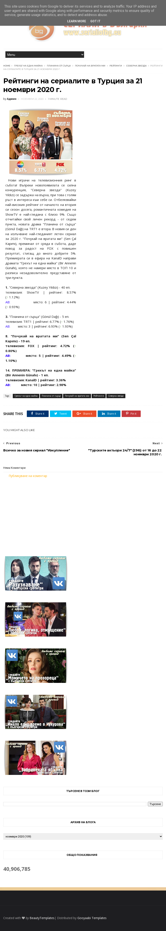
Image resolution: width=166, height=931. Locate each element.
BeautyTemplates (42, 918)
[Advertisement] (83, 514)
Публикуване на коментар (28, 476)
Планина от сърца (59, 65)
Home (6, 65)
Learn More (76, 21)
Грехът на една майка (28, 65)
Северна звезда (136, 65)
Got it (95, 21)
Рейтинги (116, 65)
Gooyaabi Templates (92, 918)
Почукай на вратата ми (90, 65)
